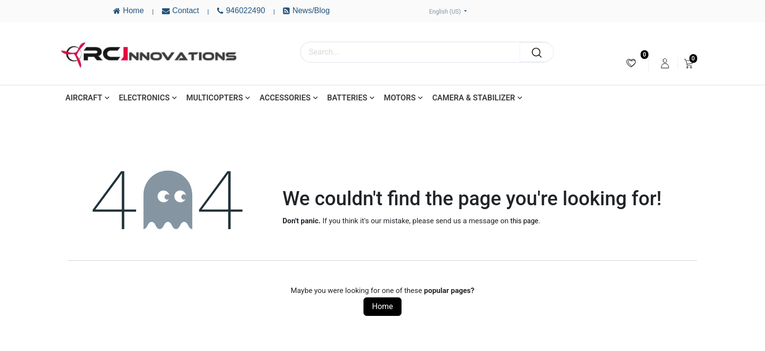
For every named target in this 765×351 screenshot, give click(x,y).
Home (382, 306)
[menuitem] (631, 63)
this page (524, 221)
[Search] (537, 52)
